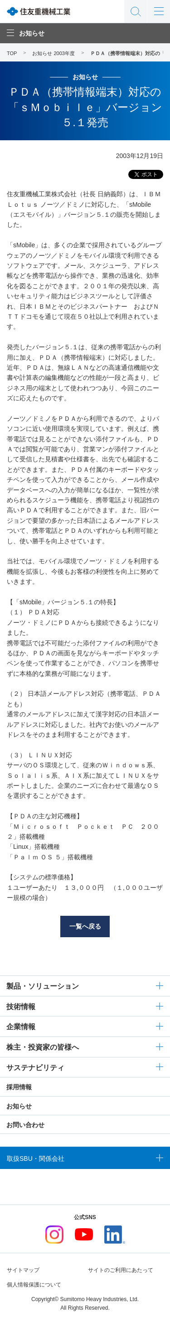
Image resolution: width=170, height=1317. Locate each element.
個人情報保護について (34, 1284)
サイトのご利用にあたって (120, 1270)
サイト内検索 (135, 11)
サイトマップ (23, 1270)
